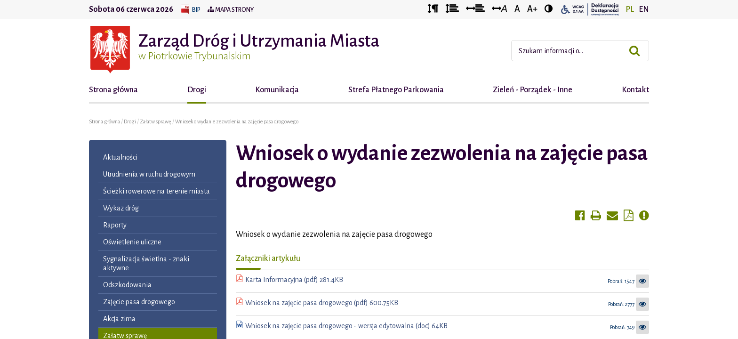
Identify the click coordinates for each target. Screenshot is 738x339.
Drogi (196, 90)
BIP (196, 10)
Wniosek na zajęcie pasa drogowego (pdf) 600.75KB (321, 303)
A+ (532, 9)
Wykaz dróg (121, 208)
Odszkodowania (127, 285)
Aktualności (120, 157)
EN (644, 9)
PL (630, 9)
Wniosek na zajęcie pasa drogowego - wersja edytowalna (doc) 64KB (346, 326)
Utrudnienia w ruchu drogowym (149, 174)
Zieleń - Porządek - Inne (532, 90)
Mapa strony (231, 10)
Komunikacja (277, 90)
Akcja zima (119, 319)
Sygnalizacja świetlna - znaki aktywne (146, 263)
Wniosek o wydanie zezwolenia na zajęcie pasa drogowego (236, 121)
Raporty (115, 225)
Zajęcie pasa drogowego (139, 302)
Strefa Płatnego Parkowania (396, 90)
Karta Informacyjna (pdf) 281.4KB (294, 279)
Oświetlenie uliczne (132, 242)
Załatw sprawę (156, 121)
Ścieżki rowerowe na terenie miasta (156, 191)
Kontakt (635, 90)
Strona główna (113, 90)
